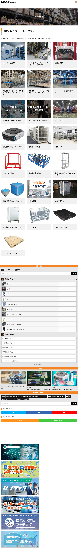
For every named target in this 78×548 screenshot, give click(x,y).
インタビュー (38, 396)
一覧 (75, 279)
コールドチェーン (12, 399)
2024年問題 (9, 396)
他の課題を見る (39, 364)
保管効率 (59, 396)
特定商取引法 (72, 540)
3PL (67, 396)
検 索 (74, 273)
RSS (20, 420)
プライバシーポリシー (57, 540)
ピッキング (4, 399)
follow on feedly (58, 420)
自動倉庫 (26, 399)
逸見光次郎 (25, 396)
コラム (20, 396)
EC (70, 396)
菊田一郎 (15, 396)
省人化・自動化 (52, 396)
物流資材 (20, 399)
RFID (63, 396)
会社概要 (42, 540)
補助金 (3, 396)
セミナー (45, 396)
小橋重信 (31, 396)
